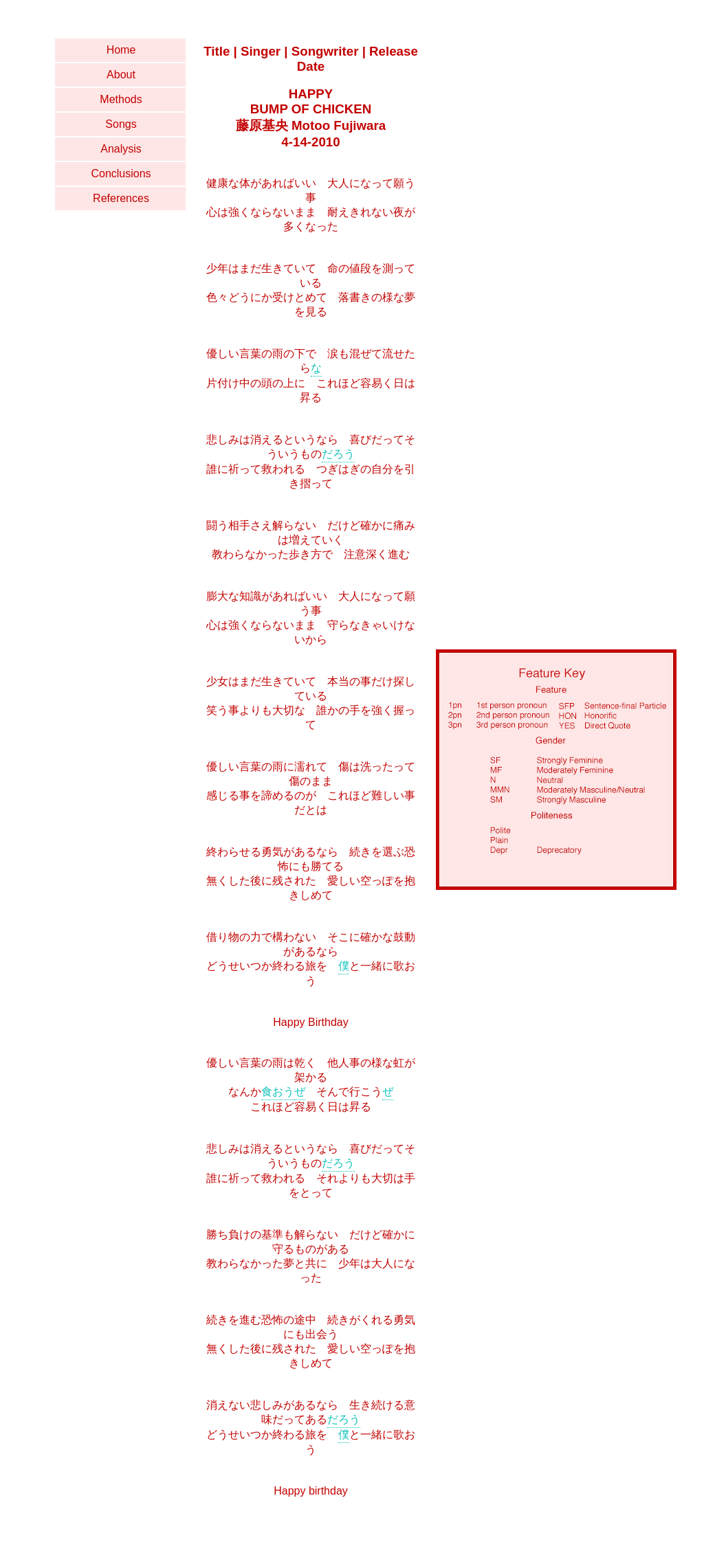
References (121, 198)
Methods (121, 99)
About (121, 74)
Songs (120, 124)
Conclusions (121, 173)
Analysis (121, 149)
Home (121, 50)
